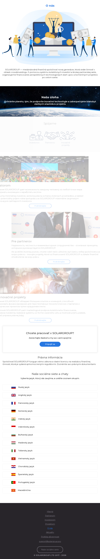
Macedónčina (20, 490)
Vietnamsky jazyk (23, 458)
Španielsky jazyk (22, 474)
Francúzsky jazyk (22, 403)
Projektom (50, 524)
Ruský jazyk (20, 387)
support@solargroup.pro (50, 541)
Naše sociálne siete (50, 549)
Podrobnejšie (36, 206)
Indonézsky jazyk (23, 427)
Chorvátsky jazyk (22, 466)
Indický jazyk (20, 419)
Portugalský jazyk (23, 482)
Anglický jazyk (21, 395)
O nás (50, 528)
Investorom (50, 520)
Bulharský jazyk (22, 434)
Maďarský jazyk (22, 442)
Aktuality (50, 532)
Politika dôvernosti (50, 536)
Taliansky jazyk (21, 450)
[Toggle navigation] (95, 2)
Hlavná (50, 511)
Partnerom (50, 516)
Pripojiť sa (50, 344)
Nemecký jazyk (21, 411)
